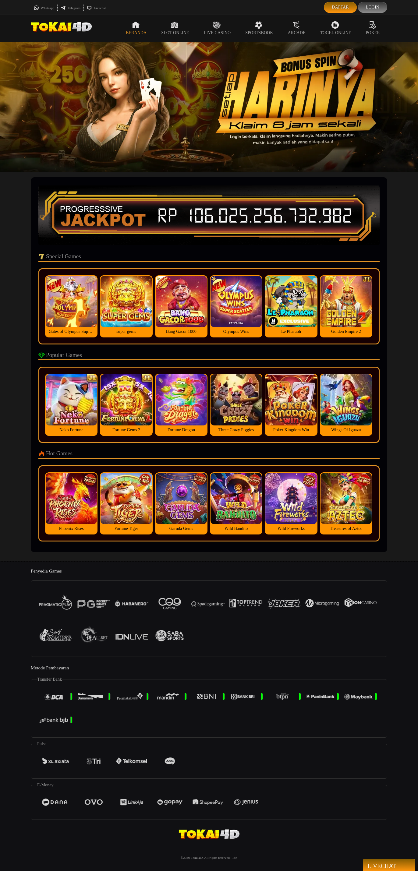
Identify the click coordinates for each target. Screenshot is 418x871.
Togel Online (335, 28)
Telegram (70, 8)
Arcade (297, 28)
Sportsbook (259, 28)
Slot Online (175, 28)
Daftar (340, 7)
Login (372, 7)
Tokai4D (197, 857)
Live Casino (217, 28)
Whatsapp (44, 8)
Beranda (136, 28)
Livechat (96, 8)
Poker (373, 28)
